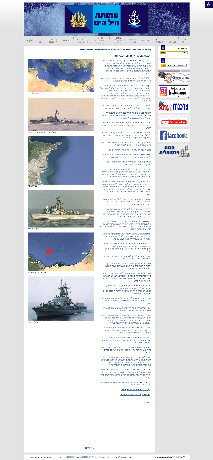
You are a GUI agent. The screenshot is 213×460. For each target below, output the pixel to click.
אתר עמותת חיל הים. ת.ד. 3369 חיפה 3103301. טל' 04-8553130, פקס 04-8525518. (98, 457)
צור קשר (40, 40)
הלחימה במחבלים (86, 50)
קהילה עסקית (133, 40)
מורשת (145, 40)
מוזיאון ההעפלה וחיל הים (118, 40)
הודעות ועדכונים (53, 40)
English (29, 40)
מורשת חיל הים (115, 50)
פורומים (67, 40)
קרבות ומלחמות (101, 50)
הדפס (87, 448)
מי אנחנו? (172, 40)
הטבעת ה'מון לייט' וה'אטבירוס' (133, 55)
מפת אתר (58, 457)
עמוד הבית (147, 50)
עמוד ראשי (184, 40)
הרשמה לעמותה (47, 457)
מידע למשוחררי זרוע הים (100, 40)
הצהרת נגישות (33, 457)
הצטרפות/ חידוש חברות (82, 40)
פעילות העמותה (159, 40)
